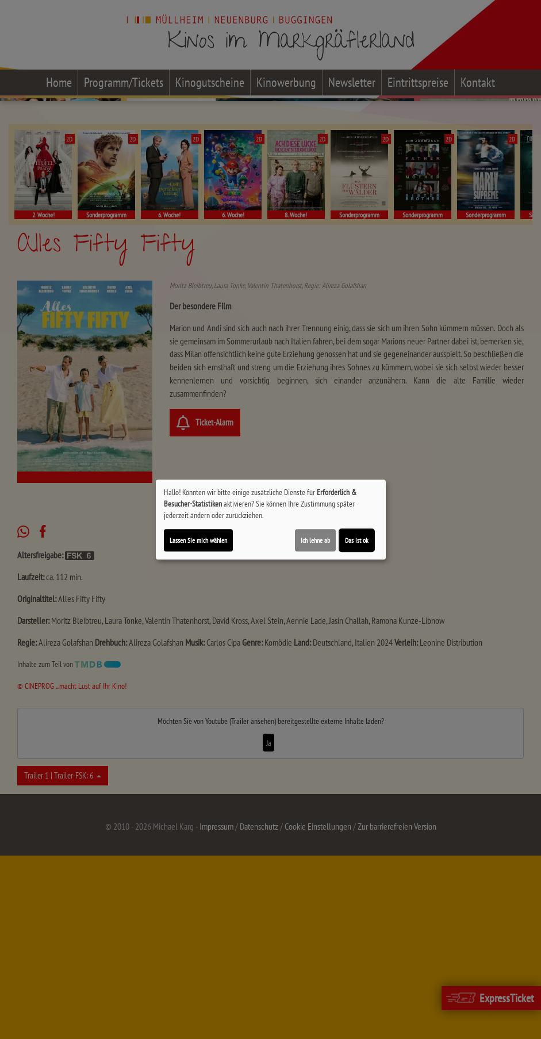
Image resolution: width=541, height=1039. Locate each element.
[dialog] (271, 520)
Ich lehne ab (315, 540)
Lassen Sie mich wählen (198, 540)
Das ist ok (357, 540)
